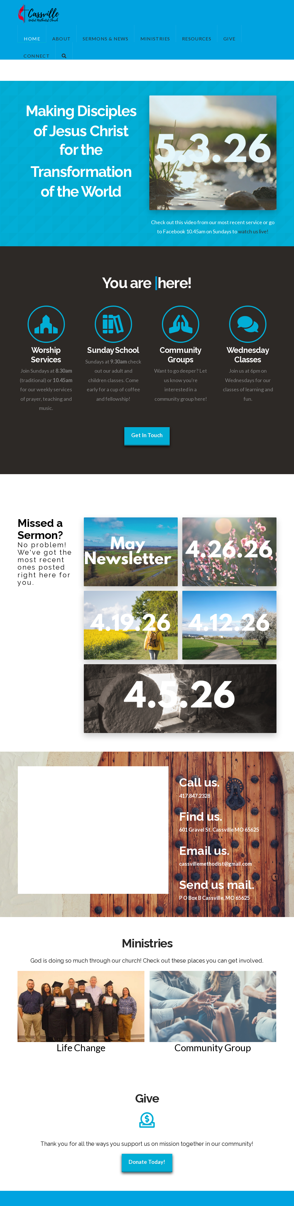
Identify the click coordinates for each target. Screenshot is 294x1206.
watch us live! (253, 231)
